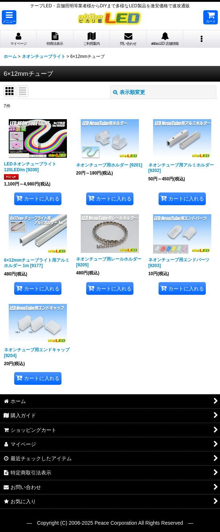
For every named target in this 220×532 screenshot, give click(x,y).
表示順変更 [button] (129, 92)
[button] (9, 17)
